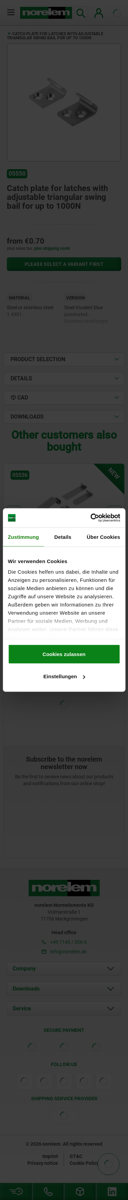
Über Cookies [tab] (103, 537)
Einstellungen (64, 676)
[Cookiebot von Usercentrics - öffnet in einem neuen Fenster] (91, 518)
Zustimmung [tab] (23, 537)
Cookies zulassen (64, 654)
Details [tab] (62, 537)
